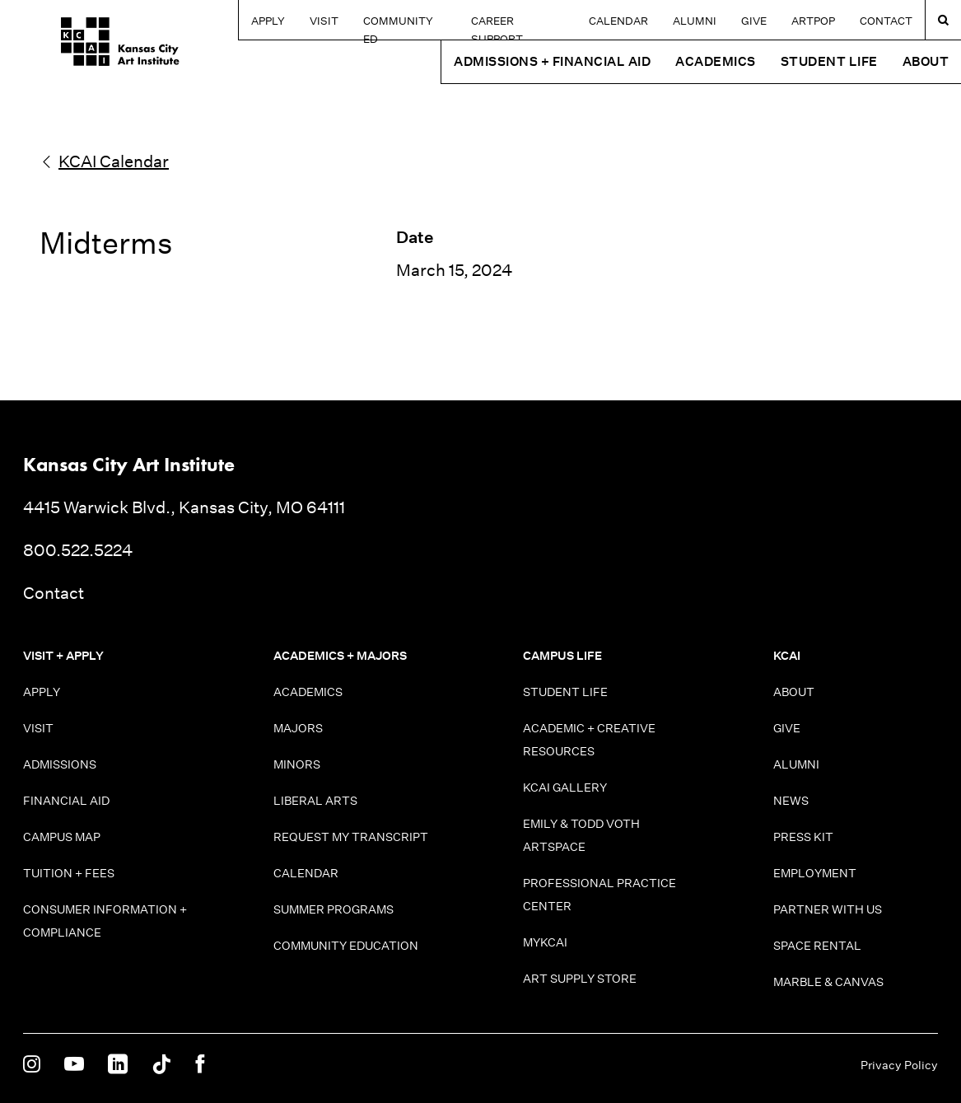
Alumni (694, 21)
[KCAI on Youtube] (74, 1065)
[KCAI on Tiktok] (161, 1065)
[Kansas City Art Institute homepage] (82, 47)
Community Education (345, 945)
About (793, 692)
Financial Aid (66, 800)
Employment (814, 873)
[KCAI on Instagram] (31, 1065)
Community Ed (398, 21)
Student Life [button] (829, 61)
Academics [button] (715, 61)
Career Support (515, 21)
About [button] (926, 61)
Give (754, 21)
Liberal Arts (315, 800)
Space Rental (817, 945)
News (791, 800)
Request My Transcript (350, 837)
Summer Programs (333, 909)
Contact (886, 21)
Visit (315, 21)
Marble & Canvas (828, 981)
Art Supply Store (580, 978)
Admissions (59, 764)
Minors (296, 764)
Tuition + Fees (68, 873)
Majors (298, 728)
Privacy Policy (899, 1065)
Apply (260, 21)
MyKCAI (545, 942)
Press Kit (803, 837)
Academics (308, 692)
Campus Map (61, 837)
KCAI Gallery (565, 787)
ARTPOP (813, 21)
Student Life (565, 692)
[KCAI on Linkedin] (118, 1065)
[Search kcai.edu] (943, 20)
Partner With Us (827, 909)
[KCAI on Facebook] (199, 1065)
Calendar (618, 21)
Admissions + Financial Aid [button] (552, 61)
